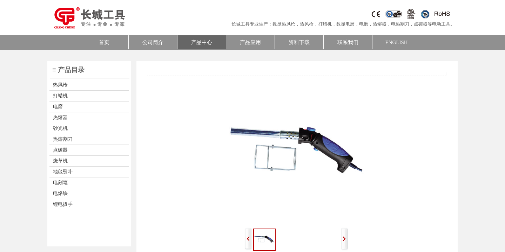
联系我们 (347, 42)
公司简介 (152, 42)
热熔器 (379, 24)
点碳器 (420, 24)
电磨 (363, 24)
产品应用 (250, 42)
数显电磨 (345, 24)
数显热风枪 (283, 24)
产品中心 (201, 42)
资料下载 (299, 42)
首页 (104, 42)
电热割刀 (400, 24)
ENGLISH (396, 42)
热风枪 (307, 24)
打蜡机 (325, 24)
